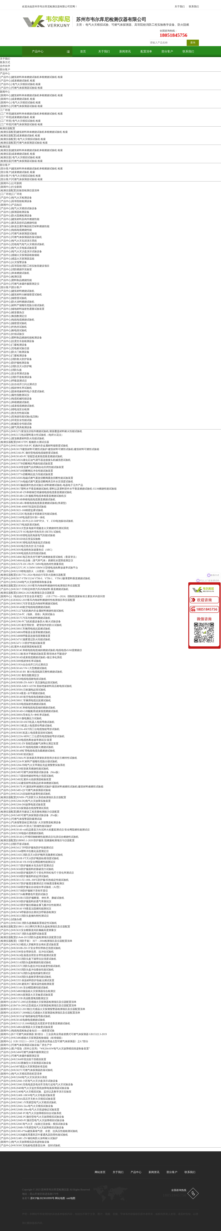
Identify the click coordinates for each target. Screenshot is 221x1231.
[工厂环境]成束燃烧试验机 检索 (17, 117)
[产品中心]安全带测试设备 (14, 373)
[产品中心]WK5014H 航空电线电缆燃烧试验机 (25, 697)
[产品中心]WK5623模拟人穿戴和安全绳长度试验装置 (29, 944)
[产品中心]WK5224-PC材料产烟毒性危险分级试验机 (28, 761)
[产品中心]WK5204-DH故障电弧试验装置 (23, 804)
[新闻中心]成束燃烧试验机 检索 (17, 99)
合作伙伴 (5, 66)
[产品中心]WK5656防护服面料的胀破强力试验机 (27, 869)
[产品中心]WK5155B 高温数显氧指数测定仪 (24, 998)
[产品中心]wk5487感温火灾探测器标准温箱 (23, 1066)
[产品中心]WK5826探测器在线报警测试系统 (24, 808)
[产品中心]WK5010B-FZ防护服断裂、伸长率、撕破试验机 (32, 898)
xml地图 (70, 1198)
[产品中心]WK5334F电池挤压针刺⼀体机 (22, 517)
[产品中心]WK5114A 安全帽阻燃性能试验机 (24, 987)
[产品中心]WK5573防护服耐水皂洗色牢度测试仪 (27, 865)
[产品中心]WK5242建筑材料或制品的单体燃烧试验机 (29, 783)
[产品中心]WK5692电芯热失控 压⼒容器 (22, 546)
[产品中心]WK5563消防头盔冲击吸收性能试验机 (27, 969)
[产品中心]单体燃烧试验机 (14, 273)
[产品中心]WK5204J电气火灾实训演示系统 (23, 1077)
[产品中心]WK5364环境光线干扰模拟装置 (23, 1059)
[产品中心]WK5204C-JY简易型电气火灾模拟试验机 (28, 1102)
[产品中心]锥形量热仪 (12, 312)
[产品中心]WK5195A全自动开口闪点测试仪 (24, 664)
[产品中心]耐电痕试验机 (13, 330)
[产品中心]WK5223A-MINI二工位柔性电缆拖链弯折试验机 (32, 736)
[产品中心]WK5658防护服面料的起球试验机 (24, 876)
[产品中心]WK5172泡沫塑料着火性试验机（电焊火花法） (32, 435)
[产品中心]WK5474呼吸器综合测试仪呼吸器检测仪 (28, 912)
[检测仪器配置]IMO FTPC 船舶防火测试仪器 (24, 442)
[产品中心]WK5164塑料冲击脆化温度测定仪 (24, 851)
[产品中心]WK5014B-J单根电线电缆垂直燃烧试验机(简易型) (33, 503)
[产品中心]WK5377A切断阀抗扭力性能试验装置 (26, 474)
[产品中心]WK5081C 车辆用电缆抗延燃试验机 (25, 700)
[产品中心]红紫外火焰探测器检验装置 (21, 646)
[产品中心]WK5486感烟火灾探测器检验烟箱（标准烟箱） (32, 1037)
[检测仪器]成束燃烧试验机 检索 (17, 154)
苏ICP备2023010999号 (42, 1198)
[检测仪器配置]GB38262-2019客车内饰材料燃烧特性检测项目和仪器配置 (40, 585)
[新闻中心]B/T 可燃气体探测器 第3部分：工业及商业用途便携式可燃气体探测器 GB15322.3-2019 (53, 1034)
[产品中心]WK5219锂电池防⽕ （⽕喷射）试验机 (27, 571)
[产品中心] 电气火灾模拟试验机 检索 (20, 84)
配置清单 (146, 51)
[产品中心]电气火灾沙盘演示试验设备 (21, 251)
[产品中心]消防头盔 (11, 370)
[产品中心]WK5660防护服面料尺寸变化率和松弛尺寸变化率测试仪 (37, 872)
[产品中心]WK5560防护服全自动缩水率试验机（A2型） (31, 887)
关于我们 (180, 6)
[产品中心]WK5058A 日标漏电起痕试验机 (23, 689)
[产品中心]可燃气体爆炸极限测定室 (19, 1055)
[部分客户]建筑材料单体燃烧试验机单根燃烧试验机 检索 (31, 168)
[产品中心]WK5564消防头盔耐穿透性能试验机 (25, 976)
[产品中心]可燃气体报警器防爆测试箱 (21, 819)
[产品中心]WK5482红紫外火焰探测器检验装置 (25, 779)
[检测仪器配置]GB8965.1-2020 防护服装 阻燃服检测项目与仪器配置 (37, 840)
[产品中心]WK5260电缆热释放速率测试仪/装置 (26, 740)
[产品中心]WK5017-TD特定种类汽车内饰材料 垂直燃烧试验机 (34, 589)
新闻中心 (5, 91)
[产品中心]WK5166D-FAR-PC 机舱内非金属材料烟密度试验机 (34, 445)
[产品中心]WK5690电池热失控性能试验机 (23, 553)
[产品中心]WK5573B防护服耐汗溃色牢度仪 (24, 890)
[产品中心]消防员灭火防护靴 (16, 366)
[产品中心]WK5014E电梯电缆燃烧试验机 (22, 1020)
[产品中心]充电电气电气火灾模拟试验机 (22, 244)
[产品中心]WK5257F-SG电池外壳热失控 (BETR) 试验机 (30, 531)
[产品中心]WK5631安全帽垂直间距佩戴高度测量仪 (28, 930)
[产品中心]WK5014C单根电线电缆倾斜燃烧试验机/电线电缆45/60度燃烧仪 (41, 650)
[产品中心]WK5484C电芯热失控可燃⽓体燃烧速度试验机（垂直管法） (39, 557)
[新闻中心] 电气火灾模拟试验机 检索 (20, 102)
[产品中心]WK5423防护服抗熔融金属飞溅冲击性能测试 (30, 905)
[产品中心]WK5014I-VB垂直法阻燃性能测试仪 (25, 908)
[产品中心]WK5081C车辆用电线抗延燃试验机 (25, 628)
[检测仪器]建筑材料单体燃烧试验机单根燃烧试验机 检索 (31, 150)
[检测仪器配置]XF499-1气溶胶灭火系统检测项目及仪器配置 (33, 797)
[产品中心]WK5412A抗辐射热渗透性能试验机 (25, 793)
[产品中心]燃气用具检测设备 (16, 427)
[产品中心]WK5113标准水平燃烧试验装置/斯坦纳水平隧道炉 (33, 653)
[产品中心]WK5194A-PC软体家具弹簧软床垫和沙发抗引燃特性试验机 (38, 758)
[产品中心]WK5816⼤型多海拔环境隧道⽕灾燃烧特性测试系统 (34, 528)
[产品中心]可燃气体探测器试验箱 (18, 233)
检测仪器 (5, 146)
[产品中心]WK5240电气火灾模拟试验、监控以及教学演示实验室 (35, 1091)
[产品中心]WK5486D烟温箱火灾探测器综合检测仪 (28, 991)
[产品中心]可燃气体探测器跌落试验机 (21, 237)
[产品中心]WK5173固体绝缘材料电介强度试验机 (27, 775)
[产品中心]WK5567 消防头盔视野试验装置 (23, 933)
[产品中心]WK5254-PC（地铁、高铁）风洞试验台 (27, 614)
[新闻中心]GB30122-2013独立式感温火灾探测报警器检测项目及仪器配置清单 (42, 1009)
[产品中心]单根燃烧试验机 (14, 402)
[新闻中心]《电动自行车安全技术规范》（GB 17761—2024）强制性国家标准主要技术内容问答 (52, 596)
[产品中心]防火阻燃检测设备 (16, 215)
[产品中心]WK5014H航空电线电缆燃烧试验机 (25, 607)
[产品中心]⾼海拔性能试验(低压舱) (19, 416)
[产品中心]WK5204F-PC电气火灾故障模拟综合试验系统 (30, 1113)
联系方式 (5, 62)
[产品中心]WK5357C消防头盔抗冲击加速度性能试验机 (30, 966)
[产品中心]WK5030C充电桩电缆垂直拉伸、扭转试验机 (30, 1145)
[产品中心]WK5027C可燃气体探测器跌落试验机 (26, 1070)
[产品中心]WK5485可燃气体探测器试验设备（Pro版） (30, 815)
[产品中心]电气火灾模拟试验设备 (18, 208)
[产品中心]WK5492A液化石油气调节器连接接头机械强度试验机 (35, 460)
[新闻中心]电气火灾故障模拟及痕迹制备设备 (24, 1142)
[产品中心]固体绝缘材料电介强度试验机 (22, 391)
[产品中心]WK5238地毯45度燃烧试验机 (22, 833)
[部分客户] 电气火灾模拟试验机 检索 (20, 175)
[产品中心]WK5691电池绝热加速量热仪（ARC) (26, 549)
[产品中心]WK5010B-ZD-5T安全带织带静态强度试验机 (30, 948)
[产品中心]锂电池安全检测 (14, 409)
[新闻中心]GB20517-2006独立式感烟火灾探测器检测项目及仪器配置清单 (40, 1012)
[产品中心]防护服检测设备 (14, 362)
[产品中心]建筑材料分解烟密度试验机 (21, 294)
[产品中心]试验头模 (11, 919)
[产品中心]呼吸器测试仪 (13, 380)
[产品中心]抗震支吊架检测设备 (17, 341)
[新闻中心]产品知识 (11, 204)
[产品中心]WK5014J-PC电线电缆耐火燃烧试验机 (27, 747)
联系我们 (194, 6)
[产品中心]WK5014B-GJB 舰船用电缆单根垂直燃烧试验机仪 (33, 496)
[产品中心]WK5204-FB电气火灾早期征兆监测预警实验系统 (32, 765)
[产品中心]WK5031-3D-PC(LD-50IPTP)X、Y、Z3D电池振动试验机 (36, 521)
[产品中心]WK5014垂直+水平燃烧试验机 (22, 693)
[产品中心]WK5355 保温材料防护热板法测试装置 (27, 980)
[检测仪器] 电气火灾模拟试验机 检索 (20, 157)
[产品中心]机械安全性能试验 (16, 423)
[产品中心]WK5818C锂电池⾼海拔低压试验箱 (25, 542)
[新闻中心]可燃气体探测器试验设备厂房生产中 (26, 1045)
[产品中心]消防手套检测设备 (16, 377)
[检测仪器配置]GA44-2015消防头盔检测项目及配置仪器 (30, 937)
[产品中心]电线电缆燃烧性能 (16, 230)
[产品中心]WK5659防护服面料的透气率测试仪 (25, 901)
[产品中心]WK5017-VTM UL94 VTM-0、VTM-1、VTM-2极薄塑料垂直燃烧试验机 (45, 578)
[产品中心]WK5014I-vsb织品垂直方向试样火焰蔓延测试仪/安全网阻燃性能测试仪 (45, 829)
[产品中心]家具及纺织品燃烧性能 (18, 222)
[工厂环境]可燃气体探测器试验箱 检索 (21, 124)
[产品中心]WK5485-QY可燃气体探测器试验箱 (25, 790)
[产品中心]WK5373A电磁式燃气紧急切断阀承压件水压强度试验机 (36, 481)
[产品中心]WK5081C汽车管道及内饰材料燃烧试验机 (29, 603)
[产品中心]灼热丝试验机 (13, 327)
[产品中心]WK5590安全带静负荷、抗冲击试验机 (27, 951)
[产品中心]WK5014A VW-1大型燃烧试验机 (23, 668)
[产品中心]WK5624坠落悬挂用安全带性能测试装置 (28, 955)
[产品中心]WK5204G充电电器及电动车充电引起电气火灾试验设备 (36, 1084)
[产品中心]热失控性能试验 (14, 413)
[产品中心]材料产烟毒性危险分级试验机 (22, 305)
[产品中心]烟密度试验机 (13, 298)
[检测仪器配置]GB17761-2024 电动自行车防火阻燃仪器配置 (33, 575)
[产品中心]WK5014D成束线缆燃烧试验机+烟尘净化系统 (31, 657)
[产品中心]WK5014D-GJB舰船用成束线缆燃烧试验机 (29, 711)
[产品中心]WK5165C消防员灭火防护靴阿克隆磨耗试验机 (31, 854)
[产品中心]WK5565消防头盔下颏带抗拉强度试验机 (28, 959)
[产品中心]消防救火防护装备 (16, 359)
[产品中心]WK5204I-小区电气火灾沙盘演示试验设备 (29, 1081)
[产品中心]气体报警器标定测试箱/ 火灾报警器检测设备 (30, 822)
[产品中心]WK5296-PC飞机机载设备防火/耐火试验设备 (30, 621)
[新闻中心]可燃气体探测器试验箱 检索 (21, 106)
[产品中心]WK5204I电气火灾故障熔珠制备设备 (26, 582)
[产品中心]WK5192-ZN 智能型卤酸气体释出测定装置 (29, 743)
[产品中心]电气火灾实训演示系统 (18, 240)
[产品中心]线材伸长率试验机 (16, 388)
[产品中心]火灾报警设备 (13, 262)
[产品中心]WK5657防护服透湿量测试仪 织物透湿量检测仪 (32, 883)
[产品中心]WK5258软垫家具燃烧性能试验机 (24, 768)
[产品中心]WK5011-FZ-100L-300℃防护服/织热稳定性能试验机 (34, 880)
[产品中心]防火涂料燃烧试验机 (17, 301)
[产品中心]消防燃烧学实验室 (16, 269)
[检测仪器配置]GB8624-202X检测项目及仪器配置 (27, 592)
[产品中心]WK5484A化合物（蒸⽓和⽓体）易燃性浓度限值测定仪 (36, 560)
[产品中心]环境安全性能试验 (16, 420)
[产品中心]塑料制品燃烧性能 (16, 280)
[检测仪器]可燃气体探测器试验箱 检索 (21, 161)
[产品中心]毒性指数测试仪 (14, 395)
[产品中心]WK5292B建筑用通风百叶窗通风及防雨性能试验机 (34, 1134)
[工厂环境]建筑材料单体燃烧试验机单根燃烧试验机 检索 (31, 113)
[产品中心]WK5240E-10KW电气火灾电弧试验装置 (27, 1095)
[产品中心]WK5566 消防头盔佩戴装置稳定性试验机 (28, 923)
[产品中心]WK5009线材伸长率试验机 (20, 661)
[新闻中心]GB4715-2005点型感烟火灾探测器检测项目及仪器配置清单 (38, 1002)
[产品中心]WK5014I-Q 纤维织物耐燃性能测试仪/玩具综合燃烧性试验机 (39, 837)
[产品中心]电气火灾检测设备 (16, 197)
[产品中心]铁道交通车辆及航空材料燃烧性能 (24, 226)
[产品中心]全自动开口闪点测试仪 (18, 384)
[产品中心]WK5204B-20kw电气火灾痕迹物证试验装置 (29, 1109)
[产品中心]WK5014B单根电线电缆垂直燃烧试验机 (27, 499)
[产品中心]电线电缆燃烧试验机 (17, 319)
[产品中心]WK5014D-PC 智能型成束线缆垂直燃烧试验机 (31, 456)
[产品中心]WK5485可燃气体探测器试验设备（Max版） (30, 772)
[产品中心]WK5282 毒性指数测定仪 (19, 675)
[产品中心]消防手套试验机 (14, 844)
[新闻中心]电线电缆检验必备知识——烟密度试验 (27, 1030)
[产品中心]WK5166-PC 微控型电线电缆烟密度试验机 (29, 452)
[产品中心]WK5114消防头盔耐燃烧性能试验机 (25, 962)
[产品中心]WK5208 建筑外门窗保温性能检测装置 (27, 984)
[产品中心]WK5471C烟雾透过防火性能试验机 (25, 639)
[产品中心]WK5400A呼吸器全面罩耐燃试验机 (25, 632)
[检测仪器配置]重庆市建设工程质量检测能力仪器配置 (29, 811)
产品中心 (37, 51)
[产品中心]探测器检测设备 (14, 212)
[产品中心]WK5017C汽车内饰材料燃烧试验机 (25, 618)
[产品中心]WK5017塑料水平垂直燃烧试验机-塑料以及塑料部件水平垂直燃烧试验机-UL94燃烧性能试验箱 (58, 488)
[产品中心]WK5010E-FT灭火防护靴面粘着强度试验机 (29, 858)
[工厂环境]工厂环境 (11, 194)
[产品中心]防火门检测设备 (14, 352)
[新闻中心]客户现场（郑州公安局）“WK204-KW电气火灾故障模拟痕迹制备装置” (45, 1048)
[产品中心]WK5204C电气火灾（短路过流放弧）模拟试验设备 (34, 1124)
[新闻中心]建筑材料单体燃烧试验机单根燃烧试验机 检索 (31, 95)
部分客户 (167, 51)
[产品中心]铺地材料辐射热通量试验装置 (22, 309)
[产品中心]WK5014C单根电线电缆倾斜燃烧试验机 (27, 707)
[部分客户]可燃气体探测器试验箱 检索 (21, 179)
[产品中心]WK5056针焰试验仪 (17, 754)
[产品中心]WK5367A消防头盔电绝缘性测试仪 (25, 973)
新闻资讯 (125, 51)
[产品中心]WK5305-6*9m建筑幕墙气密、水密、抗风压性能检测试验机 (39, 1131)
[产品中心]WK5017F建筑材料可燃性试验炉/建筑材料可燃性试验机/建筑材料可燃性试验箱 (49, 449)
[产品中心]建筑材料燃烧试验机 (17, 291)
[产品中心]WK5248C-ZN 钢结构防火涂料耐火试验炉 (29, 1138)
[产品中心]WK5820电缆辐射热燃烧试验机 (23, 704)
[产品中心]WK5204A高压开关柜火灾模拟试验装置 (28, 1098)
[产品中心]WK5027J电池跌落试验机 (20, 524)
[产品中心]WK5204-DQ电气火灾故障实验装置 (25, 801)
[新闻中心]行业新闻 (11, 187)
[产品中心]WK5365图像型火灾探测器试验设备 (25, 1063)
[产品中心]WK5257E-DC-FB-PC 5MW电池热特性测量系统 (32, 564)
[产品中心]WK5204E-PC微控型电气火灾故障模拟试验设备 (32, 1116)
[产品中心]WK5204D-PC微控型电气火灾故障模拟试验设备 (32, 1120)
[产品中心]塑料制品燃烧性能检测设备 (21, 337)
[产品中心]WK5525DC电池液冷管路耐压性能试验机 (28, 513)
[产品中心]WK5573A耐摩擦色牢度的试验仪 (24, 894)
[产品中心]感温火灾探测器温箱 (17, 258)
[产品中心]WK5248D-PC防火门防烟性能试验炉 (26, 826)
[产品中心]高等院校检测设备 (16, 201)
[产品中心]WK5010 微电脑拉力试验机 (21, 718)
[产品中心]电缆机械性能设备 (16, 398)
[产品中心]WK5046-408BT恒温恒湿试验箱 (23, 506)
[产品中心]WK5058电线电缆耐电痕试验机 (23, 679)
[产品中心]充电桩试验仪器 (14, 348)
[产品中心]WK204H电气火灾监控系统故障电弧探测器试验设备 (34, 1088)
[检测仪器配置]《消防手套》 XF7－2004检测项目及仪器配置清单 (36, 941)
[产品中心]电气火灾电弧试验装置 (18, 248)
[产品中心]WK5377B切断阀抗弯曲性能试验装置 (26, 463)
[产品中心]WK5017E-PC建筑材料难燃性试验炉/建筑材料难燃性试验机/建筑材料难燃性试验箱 (51, 786)
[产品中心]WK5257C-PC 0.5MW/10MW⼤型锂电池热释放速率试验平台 (39, 567)
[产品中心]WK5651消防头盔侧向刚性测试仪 (24, 915)
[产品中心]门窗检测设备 (13, 344)
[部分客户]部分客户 (11, 287)
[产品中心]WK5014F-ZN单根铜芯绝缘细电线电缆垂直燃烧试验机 (36, 492)
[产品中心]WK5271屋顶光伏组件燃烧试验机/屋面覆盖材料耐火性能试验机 (41, 431)
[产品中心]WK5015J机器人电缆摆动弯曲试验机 (26, 725)
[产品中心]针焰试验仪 (12, 334)
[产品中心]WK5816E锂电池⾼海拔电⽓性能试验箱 (27, 535)
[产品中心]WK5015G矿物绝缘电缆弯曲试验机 (25, 1016)
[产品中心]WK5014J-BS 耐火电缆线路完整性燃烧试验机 (31, 671)
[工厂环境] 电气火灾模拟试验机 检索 (20, 121)
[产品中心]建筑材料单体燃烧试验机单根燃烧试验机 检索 (31, 77)
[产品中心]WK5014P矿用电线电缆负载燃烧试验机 (27, 750)
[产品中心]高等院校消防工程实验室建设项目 (24, 266)
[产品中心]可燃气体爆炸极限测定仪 (19, 283)
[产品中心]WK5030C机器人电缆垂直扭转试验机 (26, 732)
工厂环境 (5, 110)
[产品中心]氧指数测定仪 (13, 316)
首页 (83, 51)
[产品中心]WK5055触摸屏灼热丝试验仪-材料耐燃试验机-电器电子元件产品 (41, 485)
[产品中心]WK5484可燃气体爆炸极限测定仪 (24, 1052)
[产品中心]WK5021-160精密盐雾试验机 (21, 510)
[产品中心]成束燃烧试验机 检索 (17, 80)
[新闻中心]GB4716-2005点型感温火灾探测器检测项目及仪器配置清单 (38, 1005)
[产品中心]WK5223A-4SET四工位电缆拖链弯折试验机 (29, 729)
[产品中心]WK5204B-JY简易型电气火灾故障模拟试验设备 (32, 1127)
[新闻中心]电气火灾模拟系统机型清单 (21, 1073)
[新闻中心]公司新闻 (11, 183)
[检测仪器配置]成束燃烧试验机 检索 (20, 135)
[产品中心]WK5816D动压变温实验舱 (20, 539)
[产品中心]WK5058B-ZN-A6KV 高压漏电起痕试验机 (29, 682)
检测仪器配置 (7, 128)
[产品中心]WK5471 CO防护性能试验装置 (22, 643)
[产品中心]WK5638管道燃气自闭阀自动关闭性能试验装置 (32, 467)
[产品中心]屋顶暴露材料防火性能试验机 (22, 438)
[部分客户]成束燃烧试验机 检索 (17, 172)
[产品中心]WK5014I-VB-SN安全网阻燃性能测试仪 (27, 862)
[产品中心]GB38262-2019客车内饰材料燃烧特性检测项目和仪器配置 (37, 600)
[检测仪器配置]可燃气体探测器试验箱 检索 (24, 142)
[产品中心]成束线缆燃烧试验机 (17, 405)
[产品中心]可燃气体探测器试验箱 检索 (21, 87)
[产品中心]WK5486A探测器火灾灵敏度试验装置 (26, 994)
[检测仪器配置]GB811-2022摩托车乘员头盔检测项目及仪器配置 (35, 926)
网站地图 (60, 1198)
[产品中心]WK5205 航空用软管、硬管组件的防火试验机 (31, 625)
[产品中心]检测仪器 (11, 276)
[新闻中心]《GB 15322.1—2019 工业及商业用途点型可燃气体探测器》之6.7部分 (44, 1041)
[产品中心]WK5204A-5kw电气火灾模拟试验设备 (26, 1106)
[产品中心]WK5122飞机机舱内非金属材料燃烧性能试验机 (32, 610)
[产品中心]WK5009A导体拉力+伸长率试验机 (24, 714)
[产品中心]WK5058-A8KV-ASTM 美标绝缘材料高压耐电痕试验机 (36, 686)
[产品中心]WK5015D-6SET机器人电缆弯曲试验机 (27, 722)
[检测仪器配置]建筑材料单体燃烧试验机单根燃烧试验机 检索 (34, 132)
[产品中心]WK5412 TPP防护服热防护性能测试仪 (27, 847)
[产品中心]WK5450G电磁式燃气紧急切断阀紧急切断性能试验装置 (36, 478)
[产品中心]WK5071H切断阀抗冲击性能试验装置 (26, 470)
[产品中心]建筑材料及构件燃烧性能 (19, 219)
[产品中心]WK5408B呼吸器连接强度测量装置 (25, 636)
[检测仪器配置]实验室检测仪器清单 (19, 190)
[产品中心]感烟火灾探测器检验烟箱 (19, 255)
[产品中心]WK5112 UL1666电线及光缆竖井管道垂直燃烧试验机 (35, 1023)
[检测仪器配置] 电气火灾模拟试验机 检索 (23, 139)
